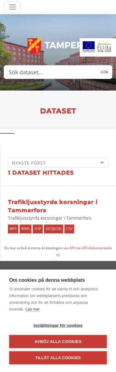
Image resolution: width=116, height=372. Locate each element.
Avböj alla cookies (58, 341)
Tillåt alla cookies (58, 357)
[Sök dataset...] (50, 72)
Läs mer (32, 309)
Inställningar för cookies (57, 325)
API (72, 248)
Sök (105, 72)
